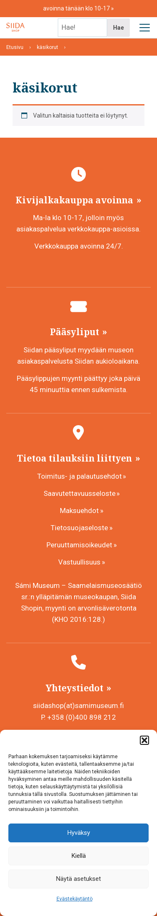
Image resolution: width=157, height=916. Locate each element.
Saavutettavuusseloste (80, 493)
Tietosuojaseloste (79, 527)
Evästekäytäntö (75, 899)
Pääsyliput (75, 332)
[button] (144, 740)
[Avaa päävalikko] (144, 27)
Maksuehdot (79, 510)
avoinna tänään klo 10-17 (77, 8)
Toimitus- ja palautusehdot (79, 476)
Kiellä (79, 856)
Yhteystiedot (76, 688)
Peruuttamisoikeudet (79, 545)
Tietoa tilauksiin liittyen (75, 458)
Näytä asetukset (78, 879)
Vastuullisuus (79, 562)
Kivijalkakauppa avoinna (75, 200)
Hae (118, 27)
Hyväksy (78, 832)
